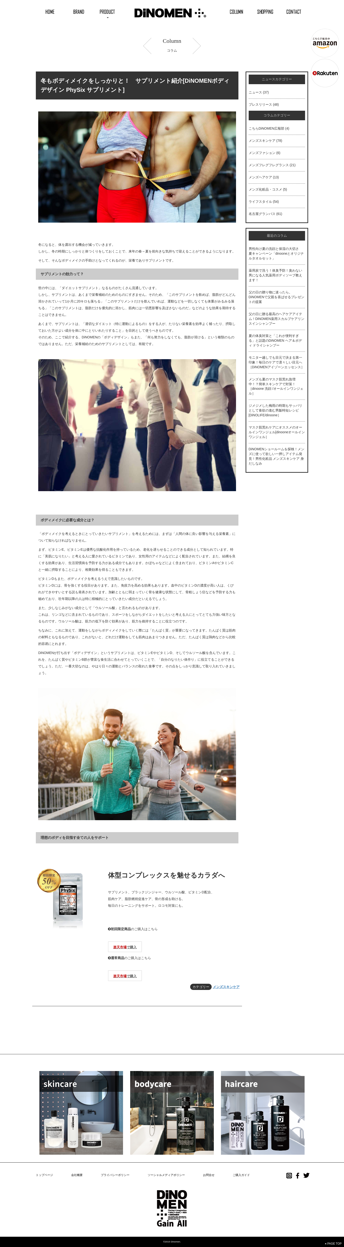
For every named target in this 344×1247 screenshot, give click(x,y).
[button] (107, 11)
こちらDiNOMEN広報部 (266, 128)
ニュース (255, 92)
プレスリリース (260, 104)
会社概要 (77, 1175)
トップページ (44, 1175)
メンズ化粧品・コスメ (265, 189)
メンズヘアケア (260, 177)
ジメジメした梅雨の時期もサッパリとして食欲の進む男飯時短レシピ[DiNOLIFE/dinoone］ (275, 410)
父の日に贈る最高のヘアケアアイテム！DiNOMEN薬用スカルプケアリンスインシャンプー (276, 318)
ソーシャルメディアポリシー (166, 1175)
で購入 (125, 947)
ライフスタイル (260, 201)
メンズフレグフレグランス (269, 165)
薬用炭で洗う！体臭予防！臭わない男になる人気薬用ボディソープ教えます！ (275, 275)
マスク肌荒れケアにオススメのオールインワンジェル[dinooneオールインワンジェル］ (277, 432)
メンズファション (262, 153)
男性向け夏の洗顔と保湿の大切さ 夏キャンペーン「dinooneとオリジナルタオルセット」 (276, 253)
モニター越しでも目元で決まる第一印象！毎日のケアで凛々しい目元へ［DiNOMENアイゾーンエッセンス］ (276, 362)
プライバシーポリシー (115, 1175)
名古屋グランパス (262, 214)
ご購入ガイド (241, 1175)
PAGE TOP (333, 1243)
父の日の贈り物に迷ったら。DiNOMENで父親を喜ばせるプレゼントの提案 (276, 297)
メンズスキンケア (226, 987)
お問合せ (209, 1175)
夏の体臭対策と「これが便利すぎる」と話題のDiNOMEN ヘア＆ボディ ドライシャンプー (275, 340)
